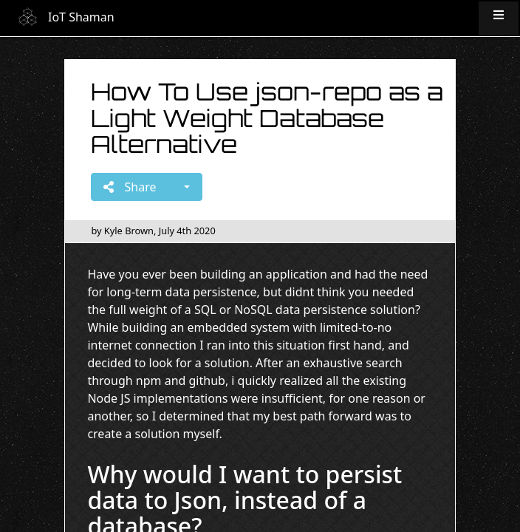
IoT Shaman (81, 17)
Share (129, 187)
